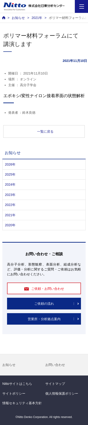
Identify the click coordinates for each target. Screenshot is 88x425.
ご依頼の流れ (44, 303)
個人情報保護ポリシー (61, 393)
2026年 (10, 164)
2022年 (10, 205)
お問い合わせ (55, 365)
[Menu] (81, 6)
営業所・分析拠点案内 (44, 319)
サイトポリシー (13, 393)
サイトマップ (55, 384)
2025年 (10, 174)
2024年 (10, 184)
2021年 (36, 18)
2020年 (10, 225)
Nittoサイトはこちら (17, 384)
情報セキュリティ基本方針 (22, 403)
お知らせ (8, 365)
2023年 (10, 195)
